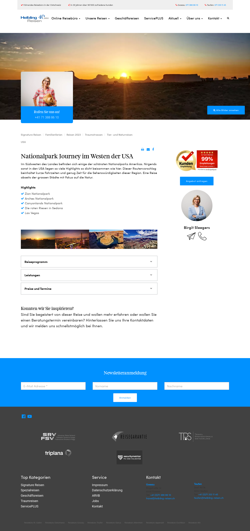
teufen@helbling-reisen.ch (209, 497)
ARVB (96, 495)
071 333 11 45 (220, 4)
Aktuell (175, 18)
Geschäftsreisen (127, 18)
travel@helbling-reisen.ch (160, 498)
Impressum (100, 485)
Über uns (195, 18)
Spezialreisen (30, 490)
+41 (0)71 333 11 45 (208, 494)
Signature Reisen (32, 485)
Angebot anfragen (196, 181)
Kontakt (215, 18)
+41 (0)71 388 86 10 (160, 494)
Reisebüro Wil (194, 522)
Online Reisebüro (65, 18)
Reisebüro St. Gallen (33, 522)
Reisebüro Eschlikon (176, 522)
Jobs (95, 501)
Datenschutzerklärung (107, 490)
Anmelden (125, 397)
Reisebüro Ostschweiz (54, 522)
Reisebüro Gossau (76, 522)
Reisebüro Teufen (95, 522)
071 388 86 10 (192, 4)
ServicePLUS (153, 18)
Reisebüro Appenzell (155, 522)
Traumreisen (29, 501)
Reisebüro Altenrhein (134, 522)
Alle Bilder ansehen (226, 110)
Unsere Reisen (97, 18)
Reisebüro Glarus (113, 522)
